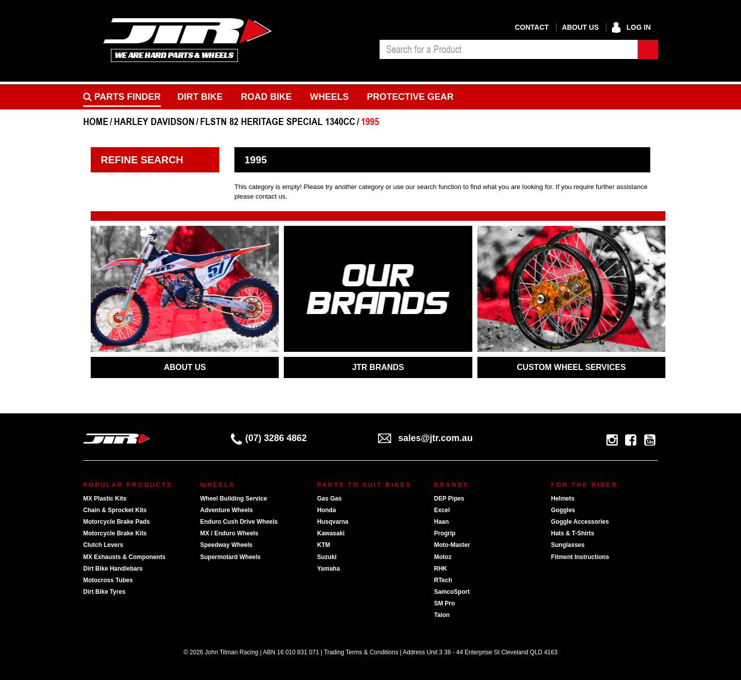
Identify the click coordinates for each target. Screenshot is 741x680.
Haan (441, 521)
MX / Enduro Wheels (229, 533)
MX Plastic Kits (105, 498)
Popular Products (127, 484)
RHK (440, 568)
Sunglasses (568, 544)
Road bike (266, 97)
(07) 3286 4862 (269, 438)
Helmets (563, 498)
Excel (442, 510)
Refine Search (142, 159)
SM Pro (444, 603)
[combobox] (509, 49)
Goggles (563, 510)
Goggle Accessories (580, 521)
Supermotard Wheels (230, 557)
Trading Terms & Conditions (361, 652)
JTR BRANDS (378, 367)
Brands (451, 484)
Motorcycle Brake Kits (115, 533)
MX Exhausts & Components (124, 557)
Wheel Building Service (233, 498)
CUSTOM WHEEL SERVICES (571, 367)
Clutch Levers (103, 544)
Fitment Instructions (580, 557)
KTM (323, 544)
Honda (326, 510)
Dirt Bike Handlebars (113, 568)
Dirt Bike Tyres (104, 591)
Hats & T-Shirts (572, 533)
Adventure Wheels (226, 510)
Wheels (329, 97)
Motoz (443, 557)
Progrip (445, 533)
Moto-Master (452, 544)
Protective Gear (410, 97)
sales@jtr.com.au (425, 438)
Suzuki (327, 557)
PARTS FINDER (122, 97)
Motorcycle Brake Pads (116, 521)
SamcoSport (452, 591)
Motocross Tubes (108, 580)
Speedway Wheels (226, 544)
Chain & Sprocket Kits (115, 510)
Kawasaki (331, 533)
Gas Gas (329, 498)
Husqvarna (332, 521)
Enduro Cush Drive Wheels (239, 521)
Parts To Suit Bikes (364, 484)
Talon (442, 615)
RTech (443, 580)
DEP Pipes (449, 498)
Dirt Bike (200, 97)
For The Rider (584, 484)
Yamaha (328, 568)
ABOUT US (185, 367)
